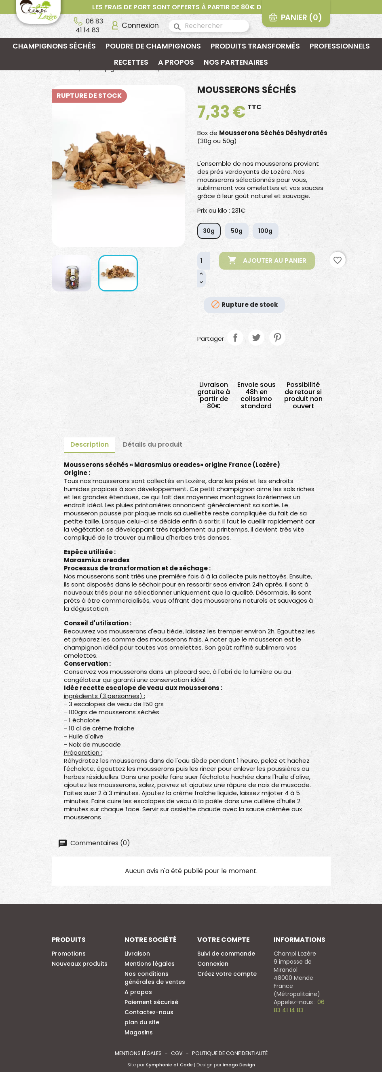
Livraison (137, 954)
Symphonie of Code (169, 1064)
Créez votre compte (227, 974)
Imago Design (239, 1064)
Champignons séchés (54, 46)
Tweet (256, 337)
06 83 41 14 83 (89, 25)
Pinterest (277, 337)
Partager (235, 337)
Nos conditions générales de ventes (155, 978)
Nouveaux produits (80, 964)
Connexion (212, 964)
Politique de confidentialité (230, 1053)
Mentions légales (150, 964)
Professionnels (340, 46)
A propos (176, 62)
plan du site (142, 1022)
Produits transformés (255, 46)
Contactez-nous (149, 1012)
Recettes (131, 62)
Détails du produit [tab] (152, 444)
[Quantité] (203, 261)
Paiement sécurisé (151, 1002)
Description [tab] (89, 444)
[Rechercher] (209, 26)
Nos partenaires (236, 62)
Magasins (139, 1032)
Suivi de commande (226, 954)
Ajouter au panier (267, 260)
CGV (177, 1053)
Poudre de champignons (153, 46)
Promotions (69, 954)
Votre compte (223, 939)
